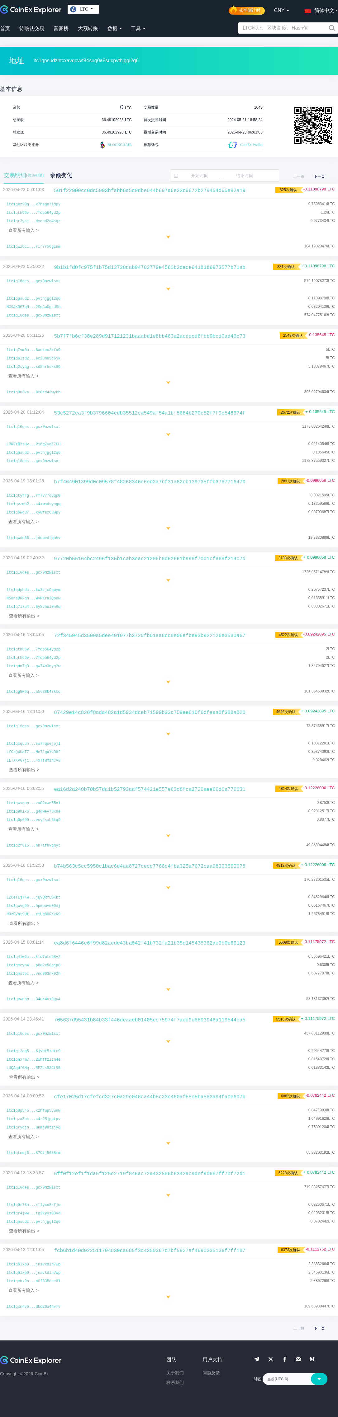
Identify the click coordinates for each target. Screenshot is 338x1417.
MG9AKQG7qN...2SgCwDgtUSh (33, 307)
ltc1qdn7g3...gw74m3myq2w (33, 666)
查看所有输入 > (23, 230)
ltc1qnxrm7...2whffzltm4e (33, 1060)
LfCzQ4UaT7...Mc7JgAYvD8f (33, 752)
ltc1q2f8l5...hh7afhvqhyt (33, 845)
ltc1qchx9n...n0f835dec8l (33, 1281)
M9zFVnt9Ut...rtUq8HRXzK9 (33, 914)
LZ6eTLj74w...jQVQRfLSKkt (33, 897)
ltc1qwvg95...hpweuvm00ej (33, 906)
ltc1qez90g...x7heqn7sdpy (33, 204)
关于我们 (175, 1372)
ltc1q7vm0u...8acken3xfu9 (33, 350)
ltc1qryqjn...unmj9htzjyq (33, 1127)
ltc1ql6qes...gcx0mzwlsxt (33, 281)
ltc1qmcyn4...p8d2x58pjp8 (33, 965)
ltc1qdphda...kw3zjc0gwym (33, 590)
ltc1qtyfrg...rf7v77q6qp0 (33, 496)
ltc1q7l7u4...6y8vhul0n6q (33, 607)
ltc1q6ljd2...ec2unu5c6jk (33, 358)
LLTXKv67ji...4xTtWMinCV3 (33, 760)
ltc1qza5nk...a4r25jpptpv (33, 1119)
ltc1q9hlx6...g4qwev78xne (33, 811)
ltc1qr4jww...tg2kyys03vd (33, 1213)
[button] (318, 9)
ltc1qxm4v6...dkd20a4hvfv (33, 1307)
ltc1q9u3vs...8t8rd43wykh (33, 392)
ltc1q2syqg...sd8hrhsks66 (33, 367)
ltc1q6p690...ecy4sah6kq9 (33, 820)
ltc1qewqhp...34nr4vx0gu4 (33, 999)
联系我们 (175, 1382)
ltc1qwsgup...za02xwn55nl (33, 803)
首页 (5, 28)
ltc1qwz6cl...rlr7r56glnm (33, 247)
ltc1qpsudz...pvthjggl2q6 (33, 299)
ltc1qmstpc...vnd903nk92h (33, 974)
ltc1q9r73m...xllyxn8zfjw (33, 1205)
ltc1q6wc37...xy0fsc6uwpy (33, 512)
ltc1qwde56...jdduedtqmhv (33, 538)
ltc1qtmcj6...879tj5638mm (33, 1153)
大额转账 (88, 28)
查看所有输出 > (24, 615)
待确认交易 (31, 28)
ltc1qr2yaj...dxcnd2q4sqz (33, 221)
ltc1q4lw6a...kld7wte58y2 (33, 957)
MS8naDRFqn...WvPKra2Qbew (33, 598)
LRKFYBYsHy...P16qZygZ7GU (33, 444)
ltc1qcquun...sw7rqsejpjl (33, 744)
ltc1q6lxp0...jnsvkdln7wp (33, 1264)
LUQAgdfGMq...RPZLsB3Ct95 (33, 1068)
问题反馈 (211, 1372)
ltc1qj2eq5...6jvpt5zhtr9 (33, 1051)
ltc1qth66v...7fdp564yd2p (33, 213)
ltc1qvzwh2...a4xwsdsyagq (33, 504)
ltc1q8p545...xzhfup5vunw (33, 1111)
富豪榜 (61, 28)
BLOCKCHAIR (115, 145)
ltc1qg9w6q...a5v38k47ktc (33, 692)
